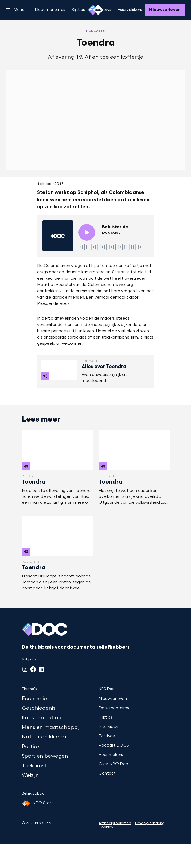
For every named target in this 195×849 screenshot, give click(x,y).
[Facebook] (33, 669)
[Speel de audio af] (86, 232)
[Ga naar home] (95, 10)
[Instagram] (25, 669)
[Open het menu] (15, 10)
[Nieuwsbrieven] (165, 10)
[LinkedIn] (41, 669)
